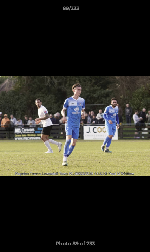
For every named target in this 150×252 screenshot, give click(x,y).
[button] (124, 10)
